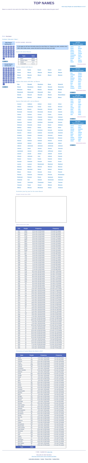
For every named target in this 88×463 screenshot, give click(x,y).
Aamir (79, 101)
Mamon (60, 72)
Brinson (50, 109)
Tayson (19, 182)
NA (3, 56)
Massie (50, 94)
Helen (79, 84)
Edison (29, 127)
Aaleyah (72, 129)
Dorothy (72, 79)
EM (11, 82)
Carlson (30, 114)
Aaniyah (80, 137)
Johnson (30, 156)
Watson (50, 185)
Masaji (19, 87)
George (80, 60)
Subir (5, 61)
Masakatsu (30, 87)
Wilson (19, 187)
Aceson (19, 104)
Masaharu (40, 84)
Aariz (71, 104)
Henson (60, 138)
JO (3, 48)
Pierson (50, 174)
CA (3, 50)
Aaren (71, 109)
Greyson (50, 135)
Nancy (79, 81)
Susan (79, 78)
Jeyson (60, 153)
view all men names (81, 64)
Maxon (49, 75)
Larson (19, 164)
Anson (39, 106)
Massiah (40, 94)
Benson (60, 106)
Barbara (80, 76)
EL (11, 54)
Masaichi (60, 84)
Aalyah (72, 140)
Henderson (51, 138)
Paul (79, 58)
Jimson (19, 156)
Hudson (40, 140)
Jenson (19, 153)
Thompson (40, 182)
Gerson (19, 132)
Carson (40, 114)
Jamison (60, 145)
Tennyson (30, 182)
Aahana (72, 130)
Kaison (19, 158)
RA (11, 48)
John (79, 46)
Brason (29, 109)
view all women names (81, 90)
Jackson (19, 143)
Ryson (39, 177)
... (3, 58)
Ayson (49, 106)
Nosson (40, 172)
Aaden (71, 101)
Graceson (50, 132)
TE (13, 78)
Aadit (79, 106)
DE (13, 46)
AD (8, 80)
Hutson (50, 140)
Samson (60, 177)
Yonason (60, 187)
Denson (60, 122)
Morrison (30, 169)
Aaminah (72, 139)
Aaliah (79, 139)
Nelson (50, 169)
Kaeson (60, 156)
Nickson (60, 169)
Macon (29, 72)
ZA (8, 56)
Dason (29, 69)
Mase (49, 92)
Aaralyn (80, 134)
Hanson (60, 135)
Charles (72, 53)
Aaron (71, 99)
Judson (50, 156)
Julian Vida (49, 452)
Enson (29, 130)
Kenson (19, 161)
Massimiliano (61, 94)
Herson (19, 140)
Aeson (49, 104)
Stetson (40, 179)
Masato (60, 89)
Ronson (30, 177)
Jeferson (40, 151)
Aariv (79, 109)
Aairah (71, 134)
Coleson (60, 117)
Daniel (79, 55)
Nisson (29, 172)
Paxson (60, 172)
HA (6, 50)
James (71, 46)
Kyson (60, 161)
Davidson (60, 119)
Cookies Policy (55, 459)
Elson (59, 127)
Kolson (50, 161)
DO (6, 56)
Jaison (60, 143)
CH (11, 52)
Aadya (79, 127)
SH (6, 48)
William (72, 50)
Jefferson (50, 151)
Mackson (50, 164)
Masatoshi (20, 92)
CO (6, 54)
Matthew (72, 56)
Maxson (60, 75)
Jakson (19, 145)
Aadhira (72, 137)
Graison (19, 135)
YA (6, 80)
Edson (39, 127)
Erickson (40, 130)
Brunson (30, 111)
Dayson (30, 122)
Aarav (79, 99)
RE (13, 56)
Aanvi (71, 132)
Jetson (39, 153)
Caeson (60, 111)
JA (3, 46)
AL (8, 50)
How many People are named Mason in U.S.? (74, 6)
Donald (72, 58)
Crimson (40, 119)
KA (11, 46)
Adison (40, 104)
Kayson (50, 158)
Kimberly (72, 88)
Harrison (19, 138)
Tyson (29, 185)
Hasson (40, 138)
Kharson (30, 161)
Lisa (71, 84)
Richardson (61, 174)
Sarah (71, 81)
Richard (72, 51)
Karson (29, 158)
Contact (42, 459)
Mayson (19, 77)
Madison (60, 164)
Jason (59, 69)
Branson (19, 109)
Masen (19, 75)
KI (3, 80)
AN (3, 54)
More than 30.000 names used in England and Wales (44, 456)
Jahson (40, 143)
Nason (29, 77)
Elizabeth (72, 74)
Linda (71, 76)
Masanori (19, 89)
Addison (30, 104)
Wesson (60, 185)
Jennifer (80, 74)
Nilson (19, 172)
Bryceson (40, 111)
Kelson (60, 158)
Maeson (40, 72)
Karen (79, 83)
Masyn (39, 75)
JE (3, 52)
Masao (29, 89)
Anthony (80, 56)
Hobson (30, 140)
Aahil (79, 102)
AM (8, 78)
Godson (40, 132)
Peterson (40, 174)
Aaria (79, 130)
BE (11, 78)
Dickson (19, 124)
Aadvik (79, 104)
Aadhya (80, 125)
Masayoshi (30, 92)
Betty (71, 83)
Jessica (80, 79)
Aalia (71, 135)
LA (8, 52)
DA (8, 46)
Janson (19, 148)
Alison (60, 104)
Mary (71, 73)
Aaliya (79, 135)
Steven (72, 61)
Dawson (19, 122)
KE (8, 48)
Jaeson (29, 143)
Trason (50, 182)
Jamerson (30, 145)
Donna (79, 88)
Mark (71, 60)
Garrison (60, 130)
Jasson (40, 148)
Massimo (19, 97)
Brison (60, 109)
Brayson (40, 109)
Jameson (40, 145)
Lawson (30, 164)
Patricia (80, 73)
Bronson (19, 111)
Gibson (29, 132)
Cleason (40, 117)
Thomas (80, 53)
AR (13, 52)
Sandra (72, 86)
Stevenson (51, 179)
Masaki (39, 87)
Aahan (71, 111)
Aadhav (72, 107)
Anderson (30, 106)
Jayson (29, 151)
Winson (30, 187)
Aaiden (72, 102)
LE (13, 54)
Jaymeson (20, 151)
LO (11, 80)
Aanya (71, 127)
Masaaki (30, 84)
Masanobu (61, 87)
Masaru (40, 89)
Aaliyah (72, 125)
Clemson (50, 117)
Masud (39, 97)
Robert (72, 48)
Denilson (40, 122)
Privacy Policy (48, 459)
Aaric (71, 114)
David (79, 50)
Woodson (40, 187)
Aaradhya (80, 129)
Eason (39, 69)
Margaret (72, 78)
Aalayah (80, 132)
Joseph (79, 51)
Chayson (30, 117)
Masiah (19, 94)
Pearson (30, 174)
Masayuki (40, 92)
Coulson (30, 119)
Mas (18, 84)
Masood (30, 94)
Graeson (60, 132)
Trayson (60, 182)
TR (8, 54)
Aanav (79, 112)
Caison (19, 114)
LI (3, 78)
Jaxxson (60, 148)
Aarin (79, 107)
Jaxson (50, 148)
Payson (19, 174)
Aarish (79, 114)
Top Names (44, 3)
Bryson (50, 111)
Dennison (50, 122)
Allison (19, 106)
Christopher (73, 55)
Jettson (50, 153)
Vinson (39, 185)
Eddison (60, 124)
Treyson (19, 185)
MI (11, 56)
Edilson (19, 127)
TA (11, 50)
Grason (30, 135)
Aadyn (79, 111)
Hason (49, 69)
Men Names (8, 36)
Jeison (60, 151)
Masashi (50, 89)
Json (39, 156)
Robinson (20, 177)
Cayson (60, 114)
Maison (50, 72)
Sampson (50, 177)
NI (8, 82)
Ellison (50, 127)
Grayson (40, 135)
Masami (50, 87)
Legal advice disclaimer (34, 459)
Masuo (49, 97)
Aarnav (72, 112)
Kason (19, 72)
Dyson (39, 124)
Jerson (29, 153)
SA (13, 50)
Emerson (19, 130)
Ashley (79, 86)
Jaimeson (50, 143)
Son (29, 179)
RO (6, 52)
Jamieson (50, 145)
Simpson (19, 179)
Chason (19, 117)
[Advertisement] (44, 23)
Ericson (50, 130)
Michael (80, 48)
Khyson (40, 161)
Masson (30, 75)
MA (6, 46)
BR (13, 48)
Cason (19, 69)
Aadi (71, 106)
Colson (19, 119)
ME (11, 76)
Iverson (60, 140)
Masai (49, 84)
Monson (19, 169)
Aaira (79, 140)
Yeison (50, 187)
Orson (49, 172)
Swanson (60, 179)
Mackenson (41, 164)
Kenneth (80, 61)
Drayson (30, 124)
